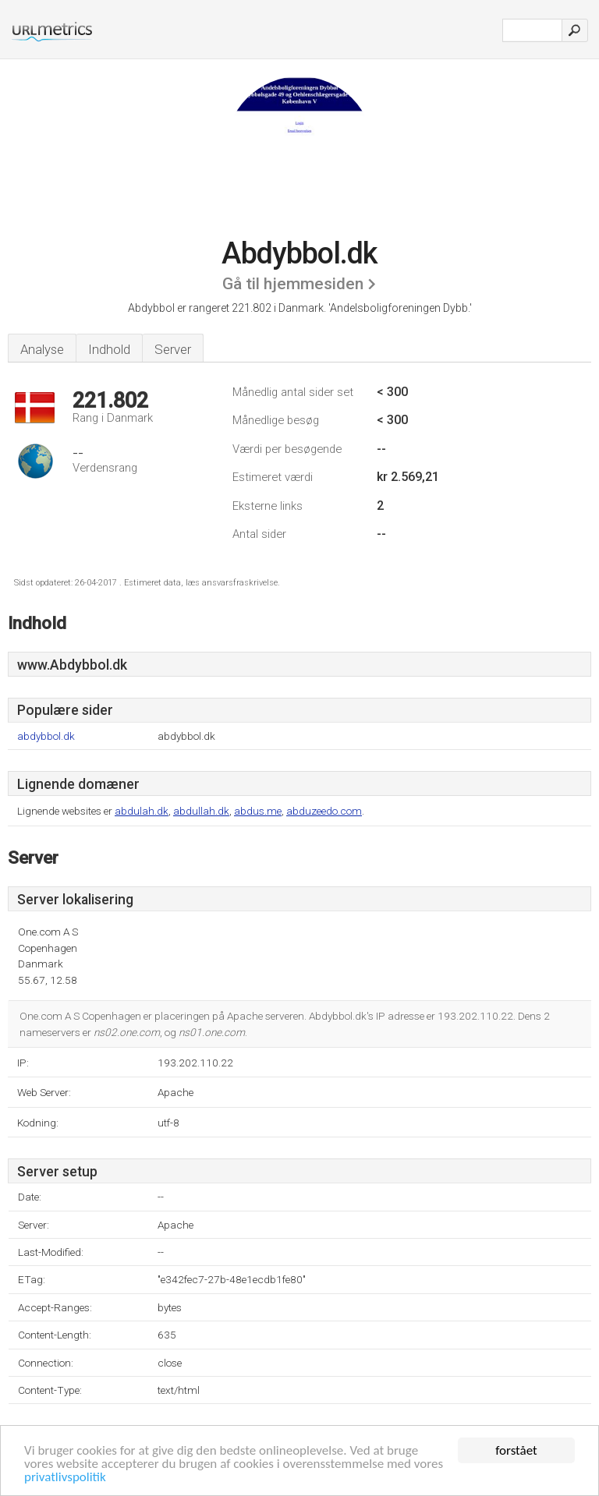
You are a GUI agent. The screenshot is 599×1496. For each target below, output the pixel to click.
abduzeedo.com (324, 811)
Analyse (42, 349)
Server (172, 349)
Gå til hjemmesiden (292, 283)
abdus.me (258, 811)
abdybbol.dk (46, 736)
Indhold (109, 349)
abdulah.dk (141, 811)
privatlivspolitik (65, 1477)
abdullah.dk (201, 811)
